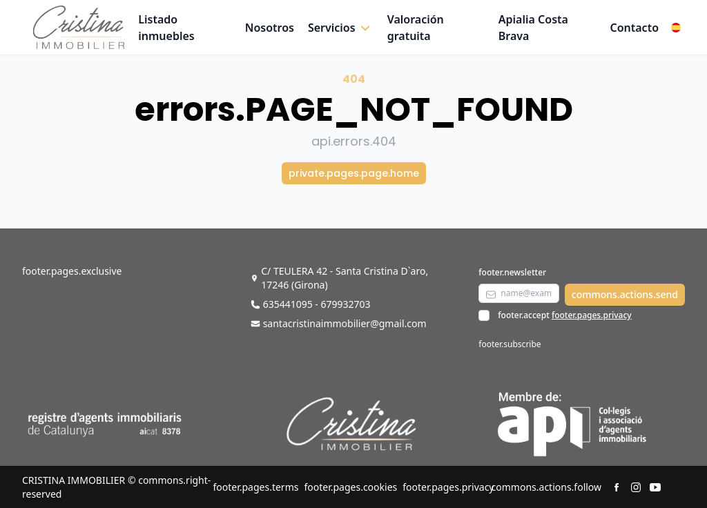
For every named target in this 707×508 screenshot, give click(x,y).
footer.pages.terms (255, 487)
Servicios (332, 27)
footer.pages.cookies (350, 487)
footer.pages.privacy (592, 315)
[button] (340, 28)
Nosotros (269, 27)
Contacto (634, 27)
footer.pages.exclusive (72, 270)
